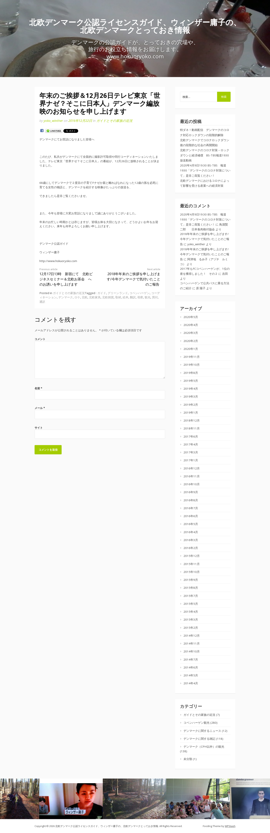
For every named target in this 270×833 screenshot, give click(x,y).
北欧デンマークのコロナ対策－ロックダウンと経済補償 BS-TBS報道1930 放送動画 (206, 155)
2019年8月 (190, 373)
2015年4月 (190, 611)
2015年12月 (191, 556)
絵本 (125, 297)
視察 (140, 297)
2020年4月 (190, 325)
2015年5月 (190, 604)
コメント (40, 339)
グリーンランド (118, 293)
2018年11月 (191, 428)
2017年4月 (190, 444)
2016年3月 (190, 540)
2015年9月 (190, 580)
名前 (38, 388)
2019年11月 (191, 357)
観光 (147, 297)
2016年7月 (190, 508)
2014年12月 (191, 635)
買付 (155, 297)
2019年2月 (190, 404)
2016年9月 (190, 492)
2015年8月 (190, 588)
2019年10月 (191, 364)
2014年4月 (190, 683)
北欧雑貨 (108, 297)
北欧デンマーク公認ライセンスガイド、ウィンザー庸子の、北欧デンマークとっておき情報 (135, 26)
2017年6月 (190, 436)
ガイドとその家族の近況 (114, 120)
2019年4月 (190, 388)
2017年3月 (190, 452)
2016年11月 (191, 476)
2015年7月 (190, 596)
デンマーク (65, 297)
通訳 (42, 302)
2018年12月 (191, 420)
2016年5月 (190, 524)
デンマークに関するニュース (202, 731)
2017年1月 (190, 460)
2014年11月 (191, 643)
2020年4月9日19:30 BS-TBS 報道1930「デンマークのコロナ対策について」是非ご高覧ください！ (205, 170)
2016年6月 (190, 516)
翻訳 (133, 297)
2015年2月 (190, 627)
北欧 (84, 297)
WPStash (230, 826)
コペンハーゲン (139, 293)
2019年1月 (190, 412)
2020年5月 (190, 317)
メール (40, 408)
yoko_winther (53, 120)
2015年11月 (191, 564)
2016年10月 (191, 484)
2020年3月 (190, 333)
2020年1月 (190, 349)
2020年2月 (190, 341)
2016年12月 (191, 468)
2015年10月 (191, 572)
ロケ (77, 297)
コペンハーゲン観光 (196, 722)
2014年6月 (190, 667)
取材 (118, 297)
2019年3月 (190, 396)
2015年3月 (190, 619)
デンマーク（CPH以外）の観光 (203, 746)
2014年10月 (191, 651)
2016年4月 (190, 532)
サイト (39, 427)
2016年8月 (190, 500)
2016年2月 (190, 548)
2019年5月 (190, 381)
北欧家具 (95, 297)
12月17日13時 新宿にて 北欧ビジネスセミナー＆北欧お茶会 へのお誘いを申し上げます (66, 277)
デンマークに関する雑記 (199, 739)
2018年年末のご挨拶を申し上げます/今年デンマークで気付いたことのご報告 (133, 277)
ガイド (101, 293)
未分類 (187, 759)
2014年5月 (190, 675)
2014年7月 (190, 659)
